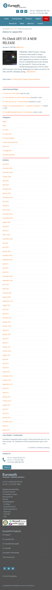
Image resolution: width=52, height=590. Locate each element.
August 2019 (6, 305)
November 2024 (8, 197)
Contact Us (7, 467)
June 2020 (6, 284)
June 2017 (6, 338)
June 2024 (6, 201)
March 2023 (6, 235)
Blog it (5, 121)
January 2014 (7, 417)
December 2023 (7, 214)
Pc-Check (5, 130)
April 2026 (6, 164)
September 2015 (8, 384)
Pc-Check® (6, 548)
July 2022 (5, 243)
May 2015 (6, 388)
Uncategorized (7, 150)
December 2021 (7, 255)
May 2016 (6, 367)
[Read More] (31, 72)
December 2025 (7, 168)
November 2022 (8, 239)
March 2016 (6, 372)
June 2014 (6, 413)
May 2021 (6, 268)
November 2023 (8, 218)
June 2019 (6, 309)
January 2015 (7, 397)
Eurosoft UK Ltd (26, 6)
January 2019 (7, 322)
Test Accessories (9, 557)
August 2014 (6, 405)
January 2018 (7, 334)
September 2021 (8, 260)
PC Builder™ (7, 535)
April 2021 (6, 272)
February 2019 (7, 318)
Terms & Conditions (10, 576)
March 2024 (6, 210)
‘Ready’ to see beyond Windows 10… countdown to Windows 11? (23, 106)
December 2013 (7, 422)
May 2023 (6, 226)
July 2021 (5, 264)
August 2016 (6, 355)
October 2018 (7, 326)
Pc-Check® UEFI (8, 539)
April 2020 (6, 289)
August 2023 (6, 222)
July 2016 (5, 359)
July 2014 (5, 409)
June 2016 (6, 363)
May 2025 (6, 181)
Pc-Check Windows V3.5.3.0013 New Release (16, 97)
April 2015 (6, 392)
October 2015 (7, 380)
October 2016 (7, 351)
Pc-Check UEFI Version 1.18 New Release (15, 102)
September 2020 (8, 280)
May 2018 (6, 330)
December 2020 (7, 276)
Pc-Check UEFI (16, 79)
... (5, 444)
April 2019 (6, 314)
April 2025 (6, 185)
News (4, 126)
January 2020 (7, 297)
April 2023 (6, 230)
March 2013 (6, 430)
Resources (6, 146)
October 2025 (7, 176)
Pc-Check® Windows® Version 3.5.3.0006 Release (18, 112)
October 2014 (7, 401)
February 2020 (7, 293)
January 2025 (7, 193)
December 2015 (7, 376)
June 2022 (6, 247)
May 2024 (6, 206)
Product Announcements (31, 79)
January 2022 (7, 251)
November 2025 (8, 172)
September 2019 (8, 301)
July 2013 (5, 426)
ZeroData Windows (9, 155)
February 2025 (7, 189)
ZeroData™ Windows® (11, 553)
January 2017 (7, 347)
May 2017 (6, 343)
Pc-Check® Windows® (11, 544)
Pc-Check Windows (8, 138)
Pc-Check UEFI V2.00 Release (12, 93)
